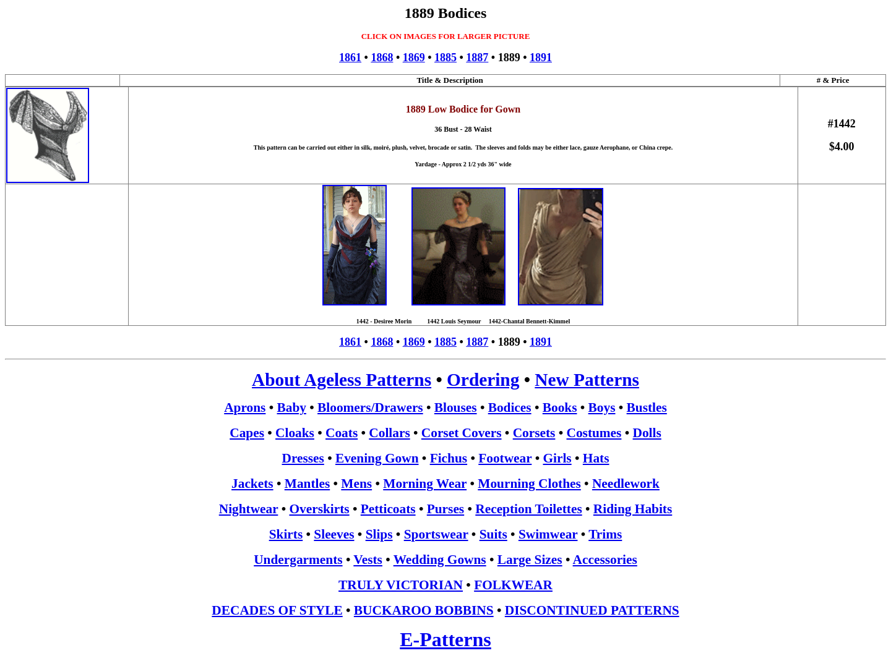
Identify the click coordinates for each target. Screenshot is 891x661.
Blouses (455, 407)
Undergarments (298, 559)
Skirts (286, 534)
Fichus (448, 458)
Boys (602, 407)
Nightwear (248, 508)
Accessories (605, 559)
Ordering (483, 380)
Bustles (647, 407)
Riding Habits (632, 508)
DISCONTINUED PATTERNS (592, 610)
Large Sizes (529, 559)
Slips (379, 534)
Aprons (244, 407)
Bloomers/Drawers (370, 407)
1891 (541, 57)
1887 (477, 57)
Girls (557, 458)
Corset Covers (461, 432)
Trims (605, 534)
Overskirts (319, 508)
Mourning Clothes (529, 483)
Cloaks (294, 432)
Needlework (626, 483)
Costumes (594, 432)
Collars (389, 432)
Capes (247, 432)
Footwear (505, 458)
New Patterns (587, 380)
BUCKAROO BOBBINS (424, 610)
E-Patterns (445, 639)
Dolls (647, 432)
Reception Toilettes (528, 508)
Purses (445, 508)
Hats (596, 458)
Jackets (252, 483)
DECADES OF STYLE (277, 610)
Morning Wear (425, 483)
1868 (382, 57)
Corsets (534, 432)
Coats (341, 432)
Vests (367, 559)
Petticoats (388, 508)
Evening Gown (377, 458)
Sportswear (436, 534)
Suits (493, 534)
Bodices (510, 407)
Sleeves (334, 534)
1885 (445, 57)
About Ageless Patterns (341, 380)
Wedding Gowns (440, 559)
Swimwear (548, 534)
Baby (291, 407)
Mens (356, 483)
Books (560, 407)
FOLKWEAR (513, 585)
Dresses (303, 458)
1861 (350, 57)
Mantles (307, 483)
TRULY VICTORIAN (400, 585)
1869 (414, 57)
